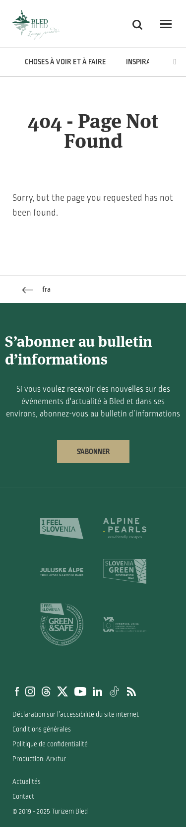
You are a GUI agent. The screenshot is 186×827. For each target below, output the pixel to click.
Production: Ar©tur (39, 759)
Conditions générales (41, 729)
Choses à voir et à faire (65, 62)
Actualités (26, 781)
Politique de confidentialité (50, 744)
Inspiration (145, 62)
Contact (23, 796)
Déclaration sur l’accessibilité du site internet (75, 714)
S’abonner (93, 452)
